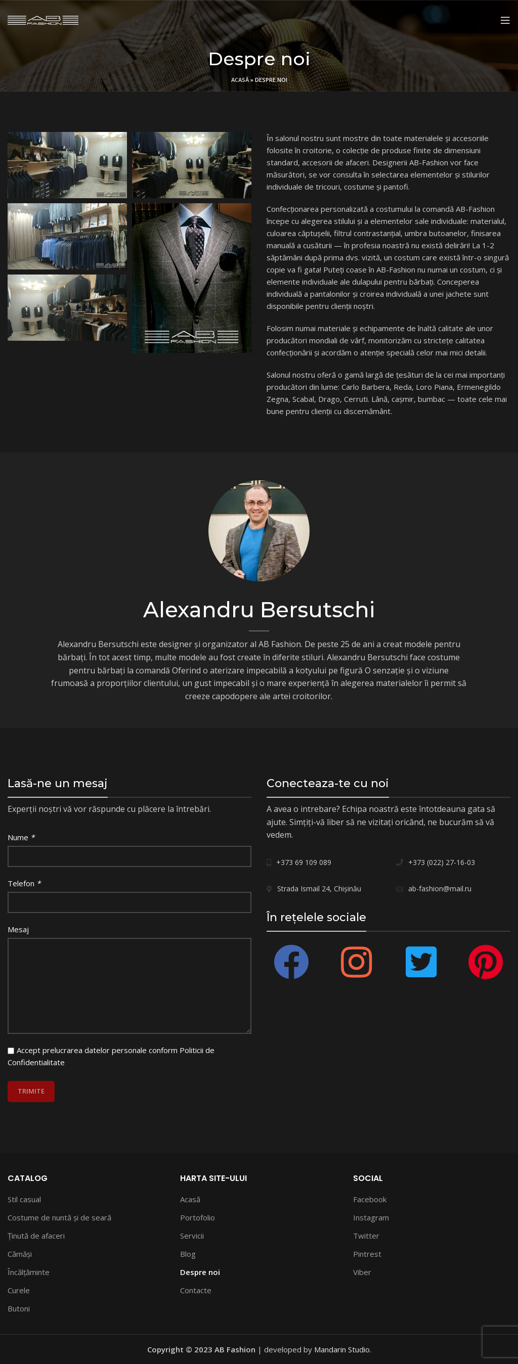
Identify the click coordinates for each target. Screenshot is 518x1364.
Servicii (192, 1236)
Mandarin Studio (342, 1349)
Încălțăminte (29, 1272)
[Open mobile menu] (505, 20)
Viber (362, 1272)
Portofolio (197, 1217)
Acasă (240, 79)
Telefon (24, 883)
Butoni (19, 1308)
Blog (188, 1254)
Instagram (371, 1217)
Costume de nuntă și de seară (59, 1217)
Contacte (195, 1290)
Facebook (369, 1199)
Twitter (366, 1236)
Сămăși (20, 1254)
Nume (21, 837)
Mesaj (18, 929)
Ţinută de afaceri (36, 1236)
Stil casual (24, 1199)
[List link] (324, 862)
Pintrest (367, 1254)
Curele (19, 1290)
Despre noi (200, 1272)
